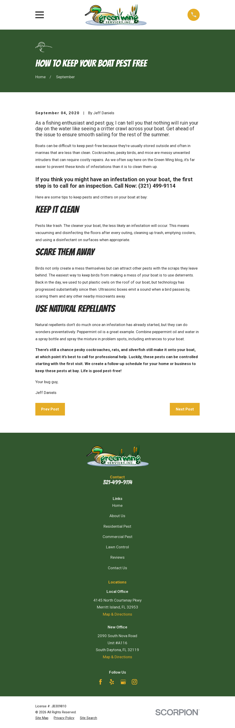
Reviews (117, 557)
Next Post (185, 409)
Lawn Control (117, 547)
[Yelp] (112, 682)
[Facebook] (100, 682)
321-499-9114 (117, 482)
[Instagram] (134, 682)
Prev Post (50, 409)
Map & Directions (117, 614)
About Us (117, 515)
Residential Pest (117, 526)
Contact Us (117, 568)
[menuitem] (41, 718)
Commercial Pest (117, 536)
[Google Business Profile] (123, 682)
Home (117, 505)
